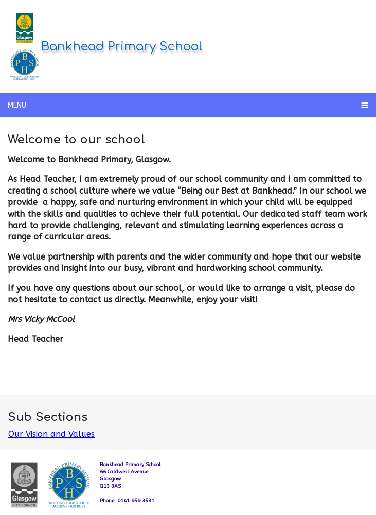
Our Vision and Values (51, 434)
